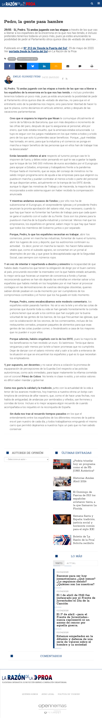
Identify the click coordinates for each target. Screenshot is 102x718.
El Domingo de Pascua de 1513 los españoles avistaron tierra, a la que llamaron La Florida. (85, 500)
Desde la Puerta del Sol (27, 59)
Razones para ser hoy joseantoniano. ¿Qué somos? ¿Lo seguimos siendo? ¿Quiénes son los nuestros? (76, 580)
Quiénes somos (30, 694)
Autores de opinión (27, 453)
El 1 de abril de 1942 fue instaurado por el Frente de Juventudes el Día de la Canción (76, 599)
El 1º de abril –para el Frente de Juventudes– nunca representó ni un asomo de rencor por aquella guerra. (73, 620)
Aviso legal (48, 694)
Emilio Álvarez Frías (27, 76)
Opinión (12, 59)
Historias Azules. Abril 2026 (83, 479)
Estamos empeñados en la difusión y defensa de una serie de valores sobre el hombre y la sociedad (75, 640)
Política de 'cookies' (69, 694)
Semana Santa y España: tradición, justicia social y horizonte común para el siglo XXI (84, 522)
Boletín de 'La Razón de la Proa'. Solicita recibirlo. (84, 540)
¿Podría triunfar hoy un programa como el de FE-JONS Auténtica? (84, 465)
